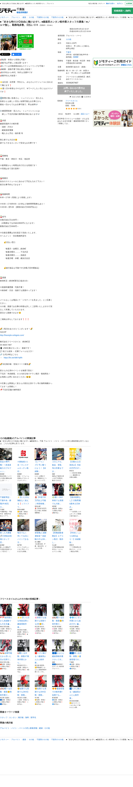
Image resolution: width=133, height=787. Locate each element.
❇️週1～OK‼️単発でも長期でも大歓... (58, 494)
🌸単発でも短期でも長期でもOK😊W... (41, 614)
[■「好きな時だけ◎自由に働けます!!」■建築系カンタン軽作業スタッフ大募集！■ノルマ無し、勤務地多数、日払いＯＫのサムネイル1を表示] (8, 42)
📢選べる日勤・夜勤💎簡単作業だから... (23, 651)
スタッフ (3, 717)
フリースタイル (71, 101)
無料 (27, 717)
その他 (31, 17)
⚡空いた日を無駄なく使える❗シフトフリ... (23, 496)
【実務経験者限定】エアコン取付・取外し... (58, 531)
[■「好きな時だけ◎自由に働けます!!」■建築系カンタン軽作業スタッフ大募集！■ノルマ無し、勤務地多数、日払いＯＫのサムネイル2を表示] (25, 42)
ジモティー (4, 17)
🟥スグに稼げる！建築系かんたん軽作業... (41, 651)
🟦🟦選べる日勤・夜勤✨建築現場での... (75, 650)
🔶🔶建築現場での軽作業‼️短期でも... (58, 685)
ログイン (120, 3)
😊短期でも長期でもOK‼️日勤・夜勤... (23, 685)
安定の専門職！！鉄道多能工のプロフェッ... (6, 460)
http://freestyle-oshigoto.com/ (12, 335)
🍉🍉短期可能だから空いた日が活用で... (6, 650)
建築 (24, 17)
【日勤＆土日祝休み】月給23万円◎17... (75, 458)
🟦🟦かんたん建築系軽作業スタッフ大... (58, 650)
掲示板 (21, 717)
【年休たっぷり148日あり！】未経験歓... (75, 531)
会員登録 (129, 3)
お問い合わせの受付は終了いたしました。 (74, 89)
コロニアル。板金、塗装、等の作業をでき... (58, 460)
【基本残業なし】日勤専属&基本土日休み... (75, 496)
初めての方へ (110, 3)
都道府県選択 (22, 12)
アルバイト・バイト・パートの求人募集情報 (18, 728)
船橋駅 (76, 57)
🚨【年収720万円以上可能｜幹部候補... (41, 494)
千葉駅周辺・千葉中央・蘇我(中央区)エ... (6, 496)
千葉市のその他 (57, 17)
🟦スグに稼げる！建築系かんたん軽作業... (75, 687)
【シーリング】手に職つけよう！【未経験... (41, 460)
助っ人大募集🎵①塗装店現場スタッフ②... (6, 531)
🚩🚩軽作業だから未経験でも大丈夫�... (6, 614)
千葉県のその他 (43, 17)
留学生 (33, 717)
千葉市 (68, 52)
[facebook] (16, 54)
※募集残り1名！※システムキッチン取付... (23, 460)
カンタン (13, 717)
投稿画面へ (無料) (122, 11)
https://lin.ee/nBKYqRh (13, 358)
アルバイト (15, 17)
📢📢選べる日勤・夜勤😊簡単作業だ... (58, 614)
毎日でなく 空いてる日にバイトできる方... (23, 531)
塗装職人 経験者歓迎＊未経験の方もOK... (41, 529)
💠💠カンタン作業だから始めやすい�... (75, 614)
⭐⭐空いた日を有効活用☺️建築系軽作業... (23, 616)
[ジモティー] (8, 10)
